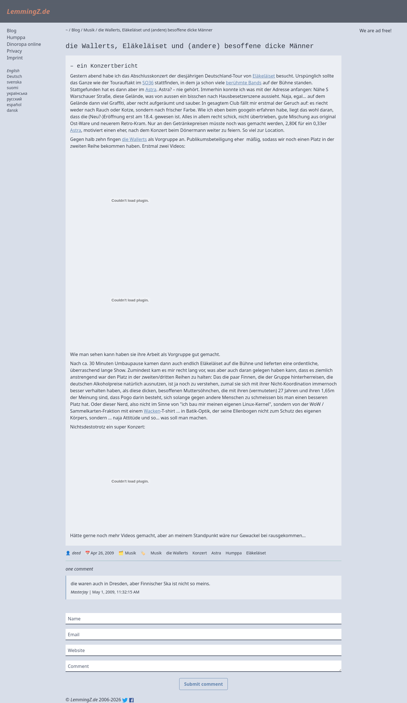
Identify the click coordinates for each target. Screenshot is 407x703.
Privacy (14, 51)
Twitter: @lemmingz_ (125, 700)
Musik (130, 553)
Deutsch (14, 76)
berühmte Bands (243, 83)
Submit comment (203, 684)
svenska (14, 82)
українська (17, 93)
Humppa (16, 37)
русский (14, 99)
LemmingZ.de (28, 11)
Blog (11, 30)
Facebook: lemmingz (131, 700)
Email (73, 634)
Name (74, 619)
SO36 (148, 83)
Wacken (152, 411)
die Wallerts (134, 139)
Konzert (199, 553)
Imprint (15, 58)
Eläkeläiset (264, 76)
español (14, 104)
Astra (150, 89)
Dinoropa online (24, 44)
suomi (12, 87)
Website (76, 650)
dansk (12, 110)
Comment (78, 666)
